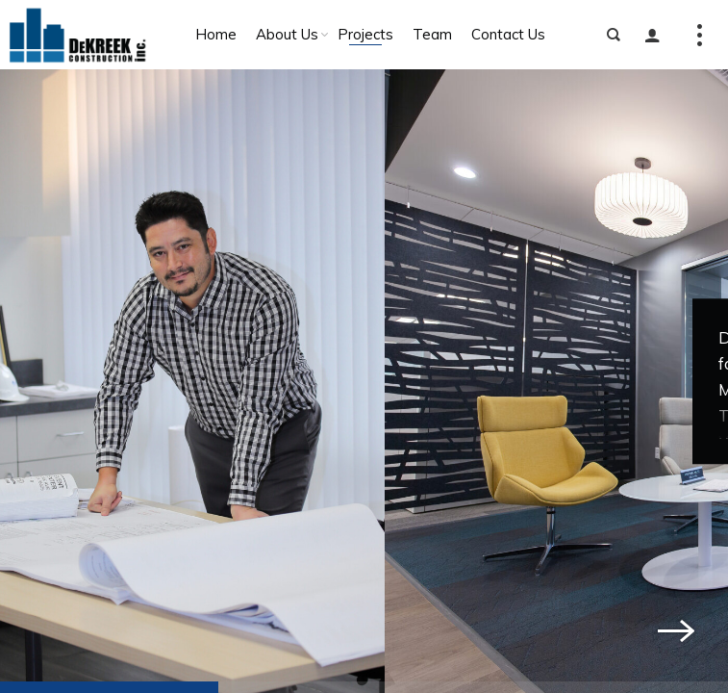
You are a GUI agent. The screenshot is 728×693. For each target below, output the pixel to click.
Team (432, 34)
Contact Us (508, 34)
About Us (287, 34)
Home (216, 34)
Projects (365, 34)
